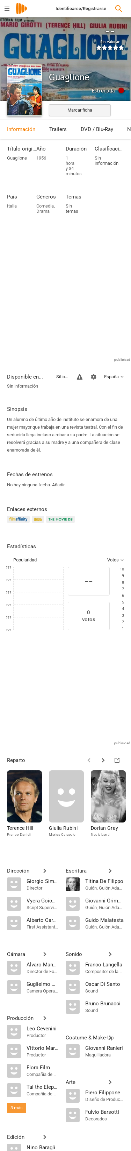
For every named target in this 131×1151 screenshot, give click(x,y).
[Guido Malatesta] (104, 919)
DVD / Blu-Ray (97, 129)
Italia (12, 206)
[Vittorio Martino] (43, 1047)
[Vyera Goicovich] (43, 900)
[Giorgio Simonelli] (43, 880)
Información (21, 129)
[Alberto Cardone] (43, 919)
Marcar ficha (79, 110)
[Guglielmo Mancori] (43, 983)
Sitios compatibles (62, 376)
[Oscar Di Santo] (104, 983)
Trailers (58, 129)
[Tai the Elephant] (43, 1086)
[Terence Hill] (28, 807)
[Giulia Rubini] (70, 807)
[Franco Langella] (104, 964)
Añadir (58, 484)
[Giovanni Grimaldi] (104, 900)
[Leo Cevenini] (43, 1028)
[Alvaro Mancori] (43, 964)
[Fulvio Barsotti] (104, 1111)
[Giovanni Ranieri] (104, 1047)
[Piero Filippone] (104, 1092)
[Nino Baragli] (43, 1147)
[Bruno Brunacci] (104, 1003)
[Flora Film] (43, 1067)
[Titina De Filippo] (104, 880)
